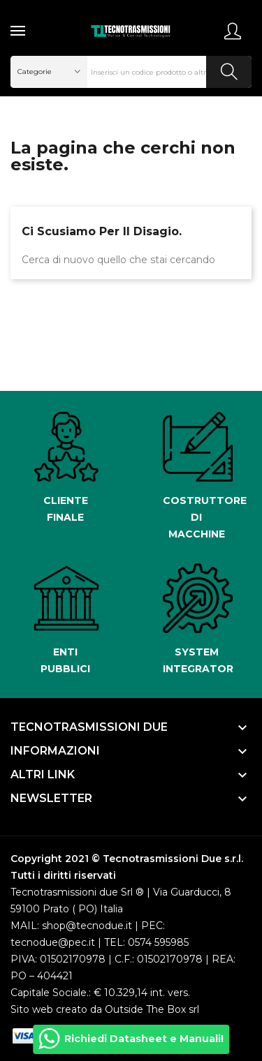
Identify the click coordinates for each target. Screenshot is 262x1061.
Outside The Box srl (152, 1009)
